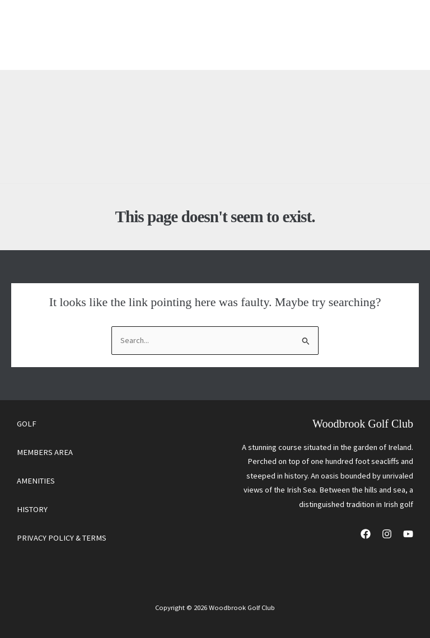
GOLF (26, 424)
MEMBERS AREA (45, 452)
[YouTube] (408, 534)
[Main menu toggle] (396, 35)
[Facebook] (366, 534)
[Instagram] (387, 534)
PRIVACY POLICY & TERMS (61, 538)
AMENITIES (36, 481)
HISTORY (32, 509)
